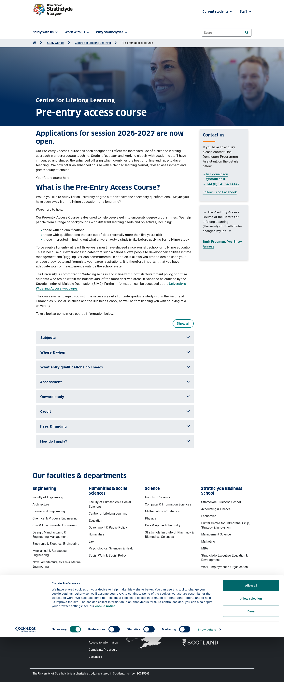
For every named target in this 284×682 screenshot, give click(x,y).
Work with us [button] (77, 32)
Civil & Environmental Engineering (55, 525)
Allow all (251, 630)
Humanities (96, 534)
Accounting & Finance (216, 509)
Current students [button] (218, 11)
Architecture (41, 504)
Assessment (115, 382)
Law (91, 541)
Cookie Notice (98, 610)
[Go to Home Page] (34, 43)
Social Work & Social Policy (108, 555)
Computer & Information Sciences (168, 504)
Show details (207, 674)
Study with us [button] (46, 32)
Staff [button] (246, 11)
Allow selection (251, 643)
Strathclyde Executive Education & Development (224, 558)
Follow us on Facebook (220, 192)
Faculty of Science (157, 497)
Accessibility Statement (104, 617)
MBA (204, 548)
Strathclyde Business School (221, 502)
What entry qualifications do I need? (115, 367)
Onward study (115, 396)
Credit (115, 411)
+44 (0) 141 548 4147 (222, 184)
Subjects (115, 337)
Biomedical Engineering (49, 511)
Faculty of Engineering (48, 497)
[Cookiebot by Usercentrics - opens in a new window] (25, 674)
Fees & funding (115, 426)
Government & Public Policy (108, 527)
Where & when (115, 352)
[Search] (246, 32)
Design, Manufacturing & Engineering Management (50, 535)
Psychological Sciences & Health (111, 548)
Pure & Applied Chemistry (162, 525)
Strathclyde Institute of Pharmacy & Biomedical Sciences (169, 535)
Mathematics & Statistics (162, 511)
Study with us (55, 43)
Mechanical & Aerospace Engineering (50, 553)
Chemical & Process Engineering (55, 518)
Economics (208, 516)
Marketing (208, 541)
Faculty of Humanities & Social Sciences (110, 504)
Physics (150, 518)
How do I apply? (115, 441)
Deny (251, 656)
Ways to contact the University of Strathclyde (203, 605)
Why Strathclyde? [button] (112, 32)
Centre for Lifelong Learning (93, 43)
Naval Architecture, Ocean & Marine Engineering (57, 564)
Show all (183, 323)
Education (95, 520)
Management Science (216, 534)
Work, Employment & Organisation (224, 567)
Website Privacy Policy (103, 603)
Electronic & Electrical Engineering (56, 544)
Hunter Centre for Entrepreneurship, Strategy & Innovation (225, 525)
